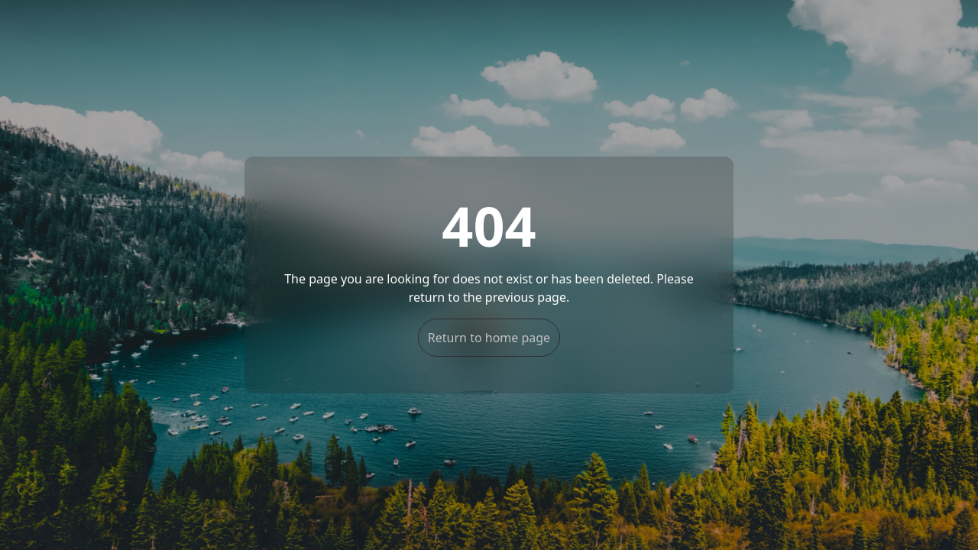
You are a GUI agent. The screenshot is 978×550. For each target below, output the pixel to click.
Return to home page (489, 337)
